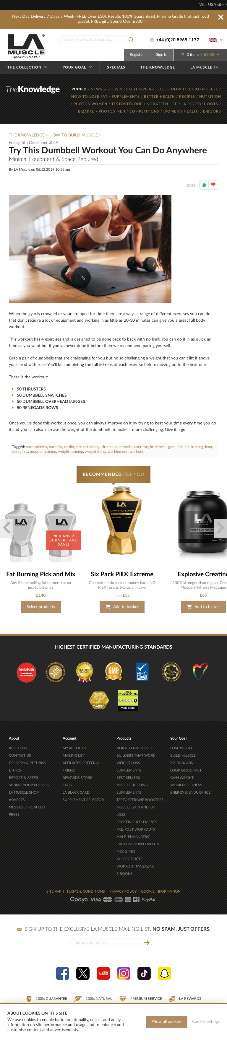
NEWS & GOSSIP (107, 89)
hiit (180, 447)
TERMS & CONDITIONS (86, 891)
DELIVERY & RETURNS (27, 763)
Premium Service (140, 999)
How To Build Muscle (74, 135)
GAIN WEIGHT (182, 777)
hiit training (193, 447)
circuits (107, 447)
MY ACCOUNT (74, 748)
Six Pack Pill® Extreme (122, 574)
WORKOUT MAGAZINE (135, 866)
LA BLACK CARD (76, 792)
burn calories (36, 447)
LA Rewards (185, 999)
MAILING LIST (74, 755)
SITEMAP (53, 891)
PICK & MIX (125, 851)
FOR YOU (113, 474)
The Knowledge (27, 135)
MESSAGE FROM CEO (27, 807)
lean (208, 447)
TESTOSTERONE (127, 104)
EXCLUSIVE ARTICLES (147, 89)
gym (172, 447)
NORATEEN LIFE (163, 104)
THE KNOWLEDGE (157, 67)
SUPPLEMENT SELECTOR (83, 800)
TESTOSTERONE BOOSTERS (140, 800)
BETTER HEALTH (160, 96)
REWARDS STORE (77, 777)
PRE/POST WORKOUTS (135, 829)
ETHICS (15, 770)
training (49, 452)
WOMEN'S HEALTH (181, 111)
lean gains (20, 452)
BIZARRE (87, 111)
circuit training (88, 447)
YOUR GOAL (77, 67)
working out (118, 452)
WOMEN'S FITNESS (186, 785)
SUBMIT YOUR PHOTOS (29, 785)
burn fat (55, 447)
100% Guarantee (46, 999)
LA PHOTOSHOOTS (200, 104)
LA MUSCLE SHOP (24, 792)
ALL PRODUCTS (129, 859)
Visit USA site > (213, 5)
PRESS (14, 814)
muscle (36, 452)
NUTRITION (210, 96)
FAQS (67, 785)
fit (151, 447)
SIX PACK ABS (181, 763)
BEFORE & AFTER (23, 777)
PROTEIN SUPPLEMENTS (136, 822)
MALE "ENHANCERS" (133, 837)
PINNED (80, 89)
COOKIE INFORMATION (161, 891)
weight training (70, 452)
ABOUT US (18, 748)
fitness (160, 447)
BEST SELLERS (128, 777)
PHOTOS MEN (113, 111)
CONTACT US (20, 755)
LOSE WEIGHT (182, 748)
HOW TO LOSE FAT (90, 96)
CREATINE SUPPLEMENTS (137, 844)
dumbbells (123, 447)
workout (136, 452)
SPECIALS (116, 67)
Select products (41, 607)
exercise (141, 447)
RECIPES (187, 96)
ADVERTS (17, 800)
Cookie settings (206, 1022)
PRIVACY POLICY (123, 891)
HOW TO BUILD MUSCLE (195, 89)
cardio (69, 447)
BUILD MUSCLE (183, 755)
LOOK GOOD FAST (186, 770)
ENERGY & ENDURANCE (190, 792)
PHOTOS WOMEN (91, 104)
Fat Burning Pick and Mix (40, 574)
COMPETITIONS (144, 111)
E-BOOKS (212, 111)
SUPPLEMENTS (126, 96)
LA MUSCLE (204, 67)
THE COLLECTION (27, 67)
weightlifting (95, 452)
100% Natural (93, 999)
